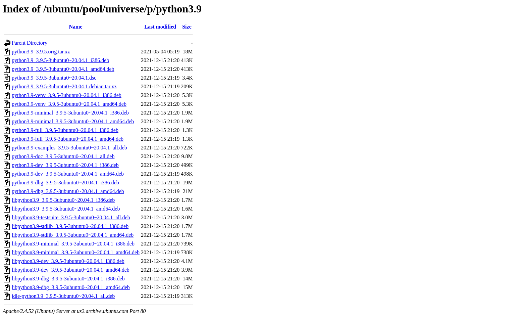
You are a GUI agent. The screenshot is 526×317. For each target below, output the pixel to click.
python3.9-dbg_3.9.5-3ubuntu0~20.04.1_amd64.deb (68, 191)
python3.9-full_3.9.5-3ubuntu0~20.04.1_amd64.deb (67, 139)
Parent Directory (29, 43)
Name (76, 27)
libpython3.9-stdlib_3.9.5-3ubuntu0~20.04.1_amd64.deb (73, 235)
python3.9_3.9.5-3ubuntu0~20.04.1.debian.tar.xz (64, 86)
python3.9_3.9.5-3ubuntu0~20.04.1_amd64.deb (63, 69)
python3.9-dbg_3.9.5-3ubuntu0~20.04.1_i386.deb (65, 182)
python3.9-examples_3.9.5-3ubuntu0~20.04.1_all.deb (69, 147)
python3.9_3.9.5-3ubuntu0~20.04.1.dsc (54, 78)
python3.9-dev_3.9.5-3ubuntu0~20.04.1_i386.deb (65, 165)
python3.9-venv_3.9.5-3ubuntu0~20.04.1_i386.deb (66, 95)
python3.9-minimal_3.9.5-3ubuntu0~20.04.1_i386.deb (70, 113)
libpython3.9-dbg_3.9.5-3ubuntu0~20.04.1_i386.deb (68, 278)
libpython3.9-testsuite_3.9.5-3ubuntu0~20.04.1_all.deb (71, 217)
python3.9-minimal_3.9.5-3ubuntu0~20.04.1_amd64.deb (73, 121)
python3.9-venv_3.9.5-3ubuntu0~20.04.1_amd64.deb (69, 104)
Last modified (160, 27)
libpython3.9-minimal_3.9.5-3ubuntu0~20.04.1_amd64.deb (76, 252)
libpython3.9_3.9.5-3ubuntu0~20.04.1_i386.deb (63, 200)
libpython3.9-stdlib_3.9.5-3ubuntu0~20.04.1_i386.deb (70, 226)
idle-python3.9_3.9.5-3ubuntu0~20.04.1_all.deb (63, 296)
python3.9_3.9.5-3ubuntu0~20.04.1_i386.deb (60, 60)
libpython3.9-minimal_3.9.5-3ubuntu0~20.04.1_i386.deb (73, 243)
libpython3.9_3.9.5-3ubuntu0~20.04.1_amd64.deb (66, 209)
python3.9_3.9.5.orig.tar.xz (41, 51)
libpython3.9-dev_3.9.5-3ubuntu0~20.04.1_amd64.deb (70, 270)
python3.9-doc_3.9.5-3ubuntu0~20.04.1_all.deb (63, 156)
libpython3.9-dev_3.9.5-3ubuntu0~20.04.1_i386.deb (68, 261)
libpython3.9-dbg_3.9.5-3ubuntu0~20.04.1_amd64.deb (71, 287)
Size (187, 27)
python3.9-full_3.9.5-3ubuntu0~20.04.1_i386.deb (65, 130)
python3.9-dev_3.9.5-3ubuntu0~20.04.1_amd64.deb (68, 174)
